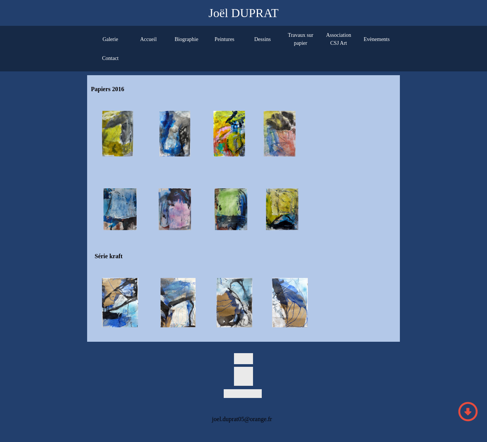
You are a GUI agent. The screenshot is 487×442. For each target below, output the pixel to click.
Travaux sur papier (301, 39)
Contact (110, 58)
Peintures (224, 39)
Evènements (377, 39)
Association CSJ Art (338, 39)
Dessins (262, 39)
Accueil (148, 39)
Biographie (186, 39)
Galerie (110, 39)
